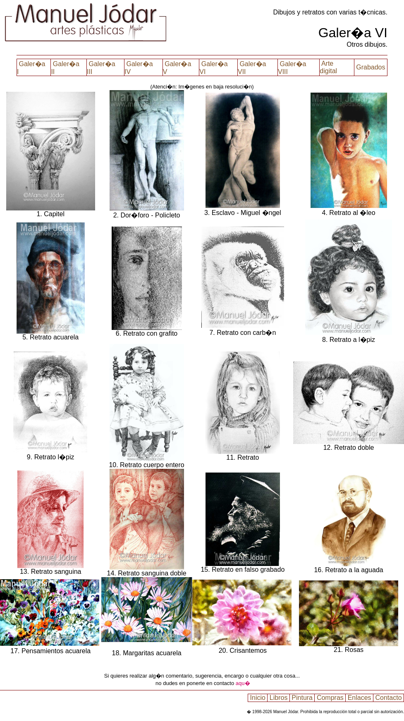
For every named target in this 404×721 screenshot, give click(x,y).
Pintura (302, 697)
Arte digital (329, 67)
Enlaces (359, 697)
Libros (278, 697)
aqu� (243, 683)
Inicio (257, 697)
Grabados (370, 67)
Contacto (388, 697)
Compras (330, 697)
